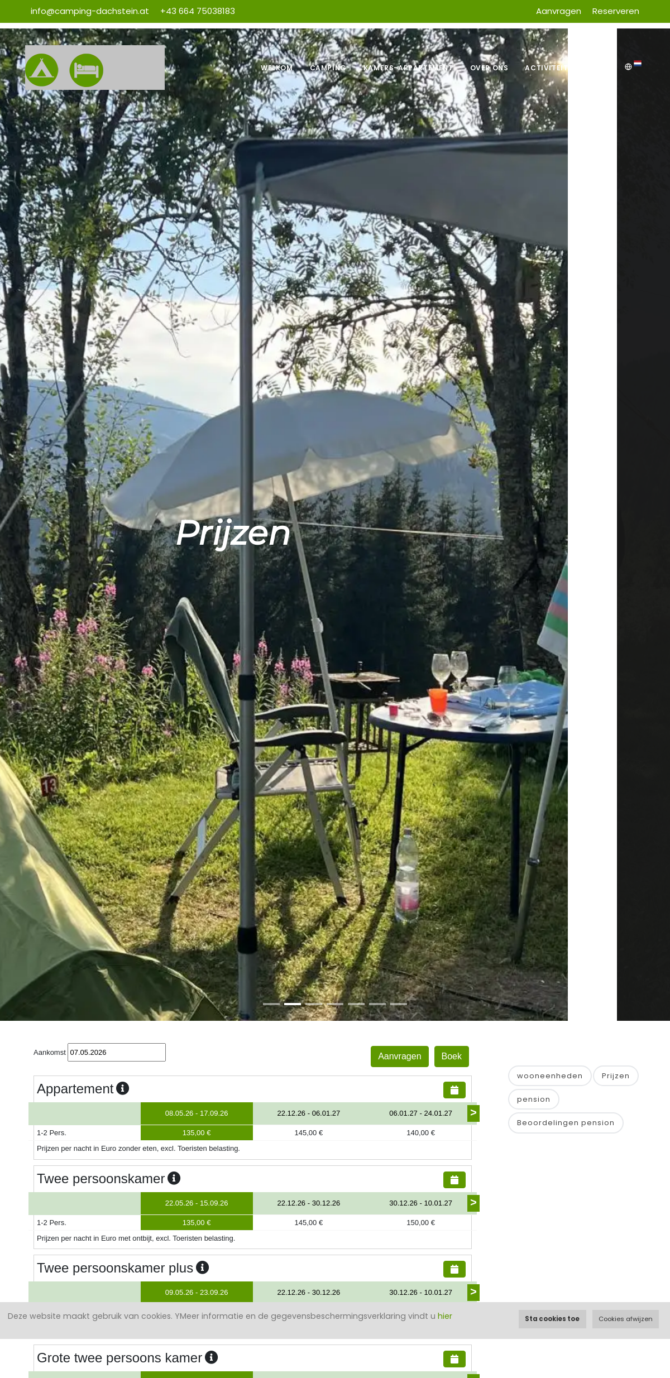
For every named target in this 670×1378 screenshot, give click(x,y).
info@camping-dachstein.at (90, 11)
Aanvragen (558, 11)
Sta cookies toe (552, 1318)
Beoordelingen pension (566, 1122)
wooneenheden (550, 1075)
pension (534, 1099)
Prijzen (616, 1075)
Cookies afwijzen (626, 1318)
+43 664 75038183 (197, 11)
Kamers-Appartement (408, 68)
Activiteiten (551, 68)
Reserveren (615, 11)
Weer (605, 68)
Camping (328, 68)
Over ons (489, 68)
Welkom (277, 68)
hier (445, 1316)
